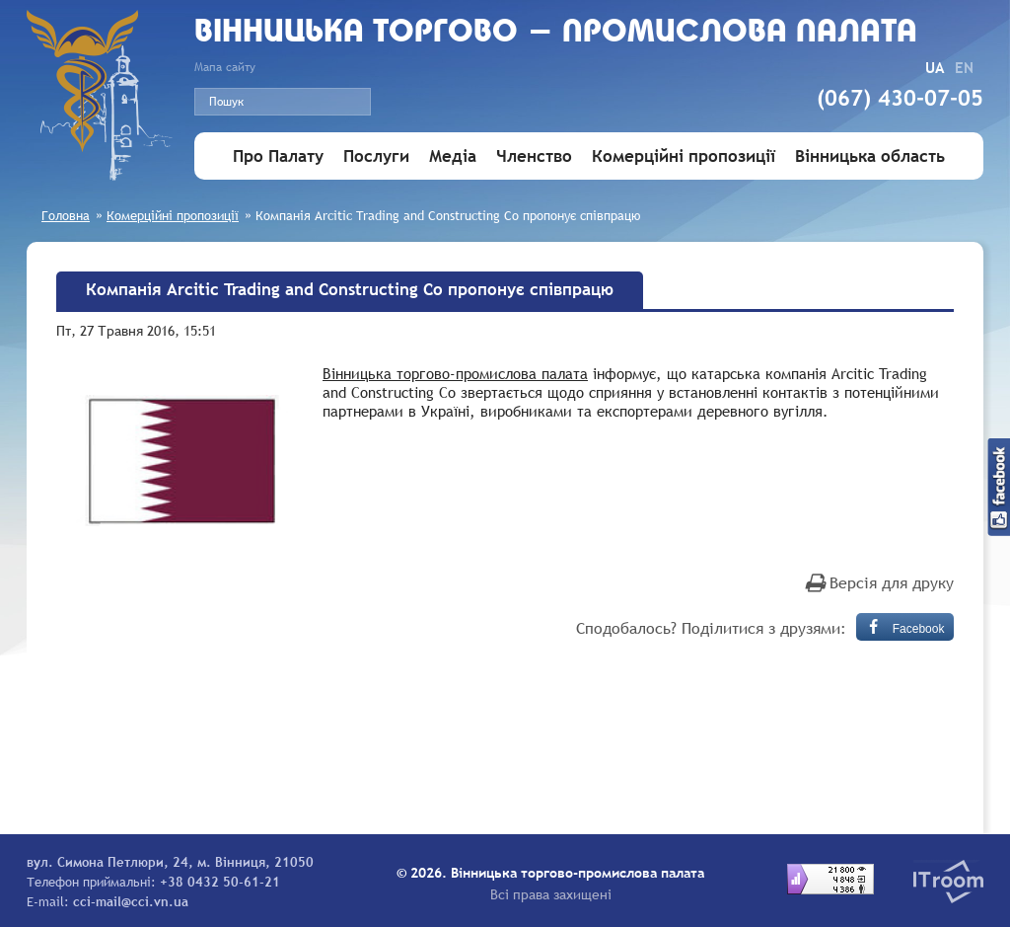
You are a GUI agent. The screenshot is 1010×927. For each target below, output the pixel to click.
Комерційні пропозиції (683, 156)
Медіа (452, 156)
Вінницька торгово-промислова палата (455, 373)
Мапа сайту (224, 67)
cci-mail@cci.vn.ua (130, 901)
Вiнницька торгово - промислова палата (555, 33)
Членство (534, 156)
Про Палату (278, 156)
